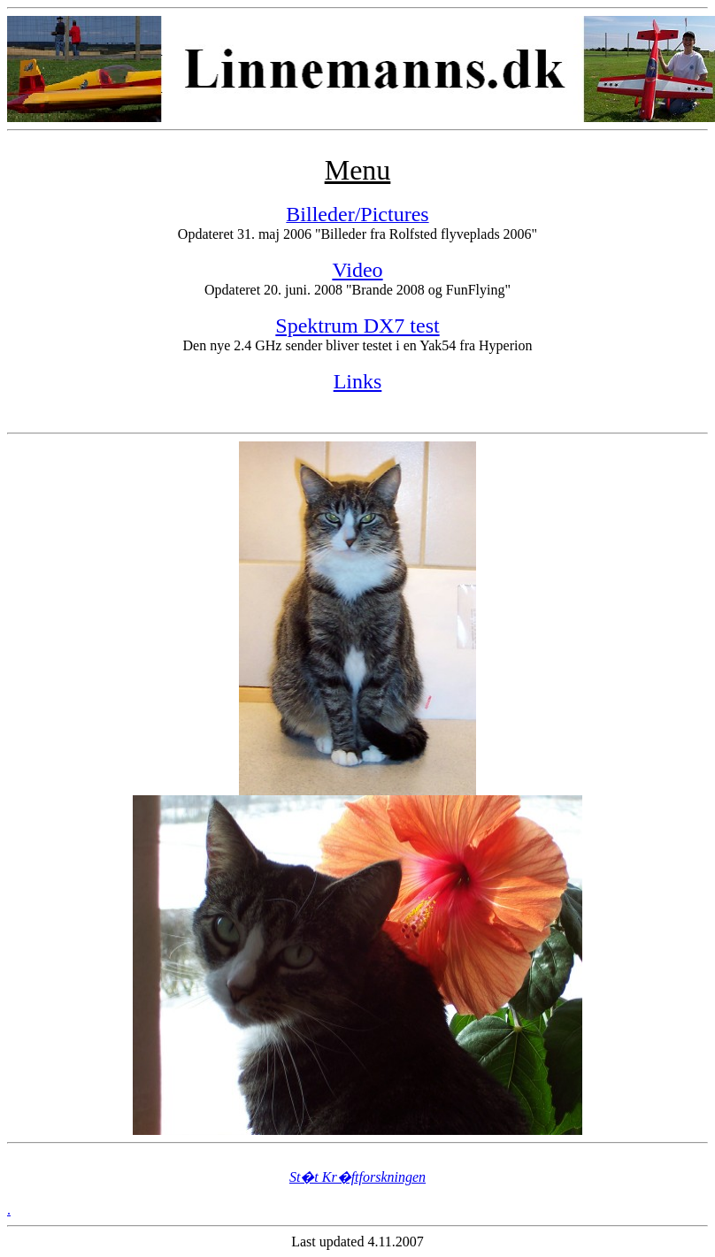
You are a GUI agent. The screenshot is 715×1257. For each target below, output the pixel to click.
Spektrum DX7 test (357, 325)
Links (358, 381)
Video (357, 269)
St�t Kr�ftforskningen (357, 1176)
